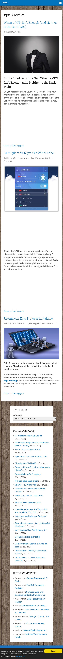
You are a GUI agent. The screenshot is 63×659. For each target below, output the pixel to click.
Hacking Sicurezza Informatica (20, 158)
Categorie (17, 415)
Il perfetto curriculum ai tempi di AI (31, 456)
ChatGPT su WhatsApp (25, 485)
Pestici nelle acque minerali (27, 449)
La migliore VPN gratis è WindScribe (29, 153)
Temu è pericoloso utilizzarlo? (29, 495)
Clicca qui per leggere (14, 145)
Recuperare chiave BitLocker (28, 436)
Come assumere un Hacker (33, 606)
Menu (5, 3)
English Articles (13, 32)
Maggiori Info (20, 657)
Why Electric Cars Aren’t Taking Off (31, 530)
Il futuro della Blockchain (26, 481)
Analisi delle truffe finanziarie (28, 474)
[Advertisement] (31, 125)
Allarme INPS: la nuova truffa (28, 502)
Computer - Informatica (17, 323)
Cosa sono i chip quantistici (27, 537)
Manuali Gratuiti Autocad (34, 630)
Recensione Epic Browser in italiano (28, 318)
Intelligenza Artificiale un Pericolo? (31, 516)
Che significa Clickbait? (25, 463)
